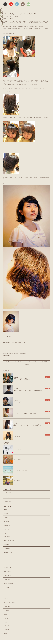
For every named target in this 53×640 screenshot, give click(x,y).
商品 (6, 614)
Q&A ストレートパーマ (10, 533)
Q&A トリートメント (9, 540)
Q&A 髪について (8, 552)
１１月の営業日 (7, 492)
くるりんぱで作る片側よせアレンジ (14, 361)
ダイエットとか (8, 598)
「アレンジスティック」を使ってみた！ (38, 361)
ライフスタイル (8, 606)
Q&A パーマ (7, 544)
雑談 (6, 633)
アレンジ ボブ (8, 560)
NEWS (6, 517)
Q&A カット (7, 525)
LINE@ (6, 513)
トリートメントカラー (10, 602)
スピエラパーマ (8, 594)
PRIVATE (7, 521)
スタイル (7, 587)
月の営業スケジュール (10, 625)
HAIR (6, 509)
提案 (6, 622)
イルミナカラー (8, 567)
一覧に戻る (26, 364)
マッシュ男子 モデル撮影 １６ (11, 497)
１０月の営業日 (7, 501)
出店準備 (7, 610)
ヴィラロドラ (8, 571)
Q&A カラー (7, 529)
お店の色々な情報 (9, 583)
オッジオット (8, 575)
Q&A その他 (7, 536)
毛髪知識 (7, 629)
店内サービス (8, 618)
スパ (6, 591)
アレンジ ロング (8, 564)
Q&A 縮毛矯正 (8, 548)
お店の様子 (7, 579)
